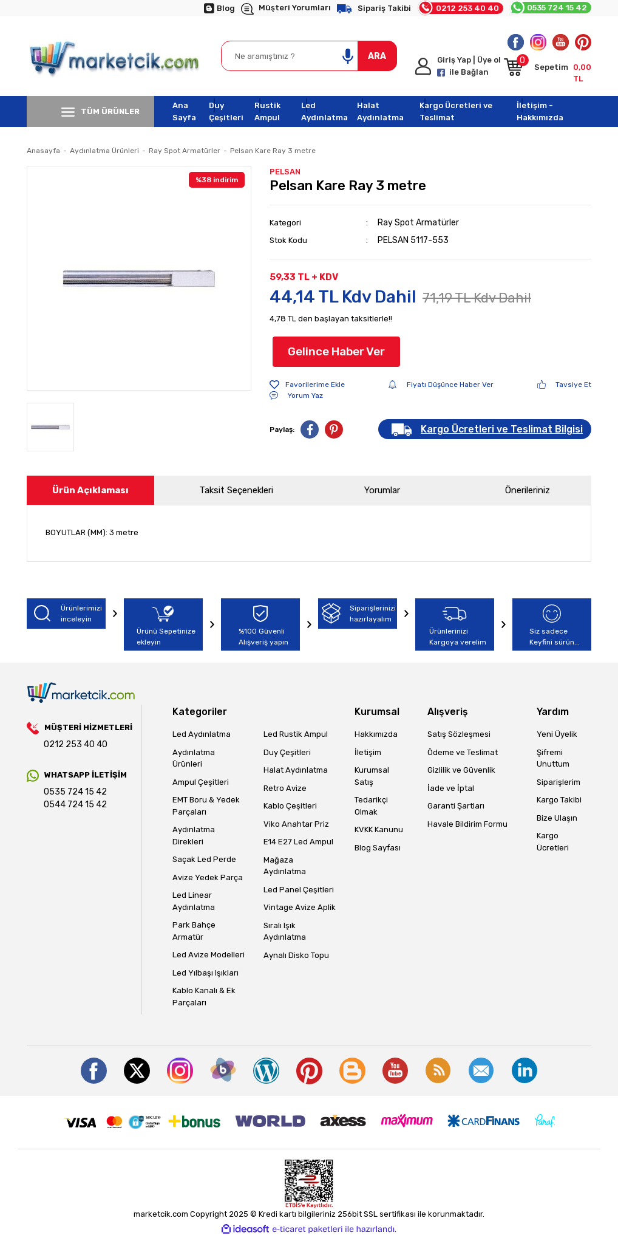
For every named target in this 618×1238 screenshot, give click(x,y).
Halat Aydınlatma (380, 111)
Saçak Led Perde (204, 859)
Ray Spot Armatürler (418, 222)
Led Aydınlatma (324, 111)
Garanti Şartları (455, 805)
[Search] (309, 56)
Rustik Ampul (267, 111)
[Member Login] (459, 66)
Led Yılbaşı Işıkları (205, 972)
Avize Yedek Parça (207, 877)
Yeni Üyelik (557, 734)
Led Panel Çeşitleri (298, 889)
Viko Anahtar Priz (296, 824)
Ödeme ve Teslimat (462, 752)
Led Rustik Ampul (295, 734)
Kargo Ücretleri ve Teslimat (455, 111)
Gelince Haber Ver (336, 351)
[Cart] (547, 69)
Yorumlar (382, 490)
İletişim (368, 752)
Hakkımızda (376, 734)
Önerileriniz (527, 490)
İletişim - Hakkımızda (540, 111)
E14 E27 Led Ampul (298, 841)
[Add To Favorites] (307, 384)
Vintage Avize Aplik (299, 907)
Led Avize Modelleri (208, 954)
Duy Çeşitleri (226, 111)
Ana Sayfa (184, 111)
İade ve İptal (450, 788)
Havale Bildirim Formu (467, 824)
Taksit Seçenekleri (236, 490)
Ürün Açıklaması (90, 490)
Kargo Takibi (559, 799)
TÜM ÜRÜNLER (100, 112)
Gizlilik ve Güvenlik (461, 770)
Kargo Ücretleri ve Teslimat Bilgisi (502, 429)
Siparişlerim (558, 782)
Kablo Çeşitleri (290, 805)
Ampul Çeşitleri (200, 782)
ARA (377, 56)
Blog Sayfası (378, 847)
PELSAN (285, 171)
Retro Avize (285, 788)
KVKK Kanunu (379, 829)
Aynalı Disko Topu (296, 955)
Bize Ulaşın (557, 817)
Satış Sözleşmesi (459, 734)
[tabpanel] (139, 278)
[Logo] (115, 56)
